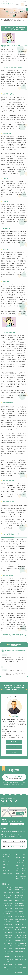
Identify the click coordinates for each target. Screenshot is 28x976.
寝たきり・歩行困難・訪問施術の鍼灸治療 (20, 908)
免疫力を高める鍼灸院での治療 (20, 956)
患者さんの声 (5, 864)
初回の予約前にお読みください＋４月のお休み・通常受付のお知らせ (21, 854)
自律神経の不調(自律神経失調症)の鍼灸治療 (8, 953)
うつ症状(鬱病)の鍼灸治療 (8, 892)
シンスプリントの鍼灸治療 (8, 959)
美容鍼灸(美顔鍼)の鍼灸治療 (20, 919)
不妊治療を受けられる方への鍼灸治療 (20, 929)
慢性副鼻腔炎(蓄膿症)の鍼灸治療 (20, 943)
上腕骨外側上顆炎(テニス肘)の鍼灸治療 (8, 951)
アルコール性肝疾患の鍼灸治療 (8, 889)
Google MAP (4, 824)
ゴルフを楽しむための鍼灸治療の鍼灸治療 (8, 940)
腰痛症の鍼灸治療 (19, 964)
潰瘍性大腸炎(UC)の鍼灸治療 (8, 897)
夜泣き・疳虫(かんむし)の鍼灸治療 (20, 961)
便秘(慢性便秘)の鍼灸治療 (20, 937)
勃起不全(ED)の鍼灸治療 (20, 940)
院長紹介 (14, 752)
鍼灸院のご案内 (14, 741)
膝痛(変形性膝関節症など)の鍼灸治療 (20, 916)
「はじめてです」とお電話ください (14, 778)
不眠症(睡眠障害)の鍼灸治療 (20, 932)
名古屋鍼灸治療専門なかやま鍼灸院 (7, 855)
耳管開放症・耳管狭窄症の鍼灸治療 (8, 948)
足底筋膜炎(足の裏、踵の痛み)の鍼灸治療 (20, 889)
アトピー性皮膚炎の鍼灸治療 (8, 887)
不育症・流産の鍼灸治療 (20, 924)
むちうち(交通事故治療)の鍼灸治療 (20, 948)
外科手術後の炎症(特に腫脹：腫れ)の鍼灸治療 (8, 927)
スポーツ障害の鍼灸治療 (8, 969)
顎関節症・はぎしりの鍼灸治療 (8, 903)
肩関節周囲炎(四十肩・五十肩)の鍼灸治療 (8, 905)
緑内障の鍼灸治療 (19, 972)
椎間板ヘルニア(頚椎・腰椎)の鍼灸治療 (20, 900)
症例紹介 (5, 867)
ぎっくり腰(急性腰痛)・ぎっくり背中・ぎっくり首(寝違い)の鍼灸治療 (8, 921)
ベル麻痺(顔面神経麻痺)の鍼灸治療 (20, 935)
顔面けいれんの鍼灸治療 (8, 919)
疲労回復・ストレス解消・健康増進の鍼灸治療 (20, 921)
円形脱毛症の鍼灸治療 (7, 895)
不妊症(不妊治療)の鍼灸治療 (20, 927)
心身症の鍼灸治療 (6, 956)
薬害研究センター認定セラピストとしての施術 (21, 873)
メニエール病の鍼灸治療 (20, 951)
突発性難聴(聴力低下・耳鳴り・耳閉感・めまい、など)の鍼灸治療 (20, 905)
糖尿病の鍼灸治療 (19, 903)
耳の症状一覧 (16, 19)
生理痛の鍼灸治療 (19, 887)
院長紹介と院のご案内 (7, 873)
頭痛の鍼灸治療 (6, 967)
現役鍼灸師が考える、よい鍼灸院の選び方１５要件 (21, 868)
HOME (2, 19)
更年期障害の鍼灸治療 (7, 935)
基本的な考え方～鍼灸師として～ (21, 865)
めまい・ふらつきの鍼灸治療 (20, 953)
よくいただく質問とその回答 (21, 860)
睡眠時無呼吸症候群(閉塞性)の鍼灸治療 (8, 964)
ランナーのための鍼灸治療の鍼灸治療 (20, 969)
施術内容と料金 (14, 746)
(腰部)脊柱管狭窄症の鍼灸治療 (20, 967)
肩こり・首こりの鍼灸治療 (8, 908)
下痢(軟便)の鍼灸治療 (7, 929)
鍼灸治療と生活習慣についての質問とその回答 (21, 862)
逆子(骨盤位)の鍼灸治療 (7, 943)
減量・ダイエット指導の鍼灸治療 (8, 932)
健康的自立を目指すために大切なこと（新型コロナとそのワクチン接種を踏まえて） (21, 870)
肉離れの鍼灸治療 (19, 911)
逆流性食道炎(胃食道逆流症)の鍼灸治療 (8, 924)
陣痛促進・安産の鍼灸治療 (8, 961)
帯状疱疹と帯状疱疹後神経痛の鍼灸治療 (20, 892)
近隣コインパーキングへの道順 (16, 824)
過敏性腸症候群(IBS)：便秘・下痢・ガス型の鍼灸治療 (8, 911)
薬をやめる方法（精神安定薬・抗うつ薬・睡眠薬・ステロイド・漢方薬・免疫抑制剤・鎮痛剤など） (21, 857)
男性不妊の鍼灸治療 (19, 895)
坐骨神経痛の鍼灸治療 (7, 945)
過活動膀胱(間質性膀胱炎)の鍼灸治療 (8, 900)
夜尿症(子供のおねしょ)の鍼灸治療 (20, 959)
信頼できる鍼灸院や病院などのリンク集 (21, 878)
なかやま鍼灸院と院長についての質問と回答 (21, 876)
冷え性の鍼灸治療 (19, 913)
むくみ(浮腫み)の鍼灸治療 (20, 945)
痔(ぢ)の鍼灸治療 (18, 897)
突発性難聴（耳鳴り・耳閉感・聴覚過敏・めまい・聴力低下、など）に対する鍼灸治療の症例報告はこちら (13, 635)
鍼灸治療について (6, 859)
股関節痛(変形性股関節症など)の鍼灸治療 (8, 937)
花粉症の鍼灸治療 (6, 913)
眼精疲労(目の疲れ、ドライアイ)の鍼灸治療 (8, 916)
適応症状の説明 (8, 19)
